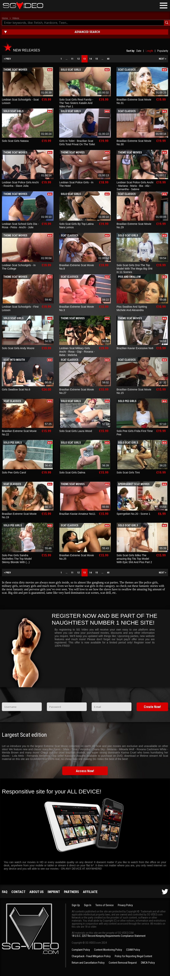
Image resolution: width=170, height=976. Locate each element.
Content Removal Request (123, 962)
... (66, 58)
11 (72, 58)
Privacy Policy (125, 905)
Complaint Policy (81, 949)
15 (96, 58)
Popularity (162, 50)
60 (108, 58)
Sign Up (76, 905)
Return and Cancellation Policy (88, 962)
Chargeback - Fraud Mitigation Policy (91, 956)
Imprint (54, 892)
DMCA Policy (148, 962)
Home (5, 18)
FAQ (4, 892)
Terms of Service (104, 905)
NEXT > (162, 58)
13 (84, 58)
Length (149, 50)
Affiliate (90, 892)
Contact (18, 892)
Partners (71, 892)
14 (90, 58)
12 (78, 58)
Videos (15, 18)
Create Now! (152, 707)
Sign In (87, 905)
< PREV (7, 58)
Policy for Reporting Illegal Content (133, 956)
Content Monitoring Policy (108, 949)
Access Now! (85, 771)
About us (36, 892)
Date (138, 50)
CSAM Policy (133, 949)
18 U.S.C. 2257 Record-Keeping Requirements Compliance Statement (109, 935)
